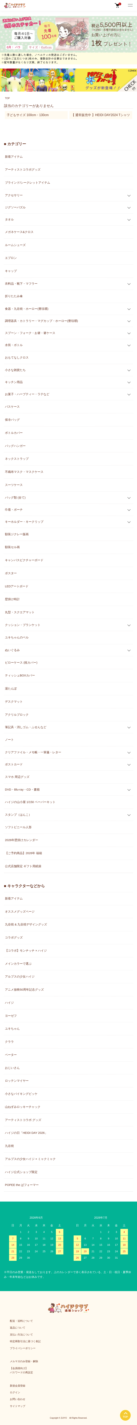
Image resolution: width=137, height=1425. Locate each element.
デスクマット (14, 701)
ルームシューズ (15, 245)
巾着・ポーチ (14, 509)
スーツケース (14, 484)
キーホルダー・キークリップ (24, 521)
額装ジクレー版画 (17, 534)
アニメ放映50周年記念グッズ (24, 989)
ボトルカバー (14, 432)
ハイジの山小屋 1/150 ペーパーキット (30, 802)
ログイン (15, 1392)
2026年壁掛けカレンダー (21, 840)
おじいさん (12, 1067)
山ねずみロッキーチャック (22, 1106)
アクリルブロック (17, 714)
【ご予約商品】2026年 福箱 (23, 853)
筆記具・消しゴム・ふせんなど (25, 727)
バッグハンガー (15, 445)
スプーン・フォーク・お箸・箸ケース (30, 333)
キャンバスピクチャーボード (24, 560)
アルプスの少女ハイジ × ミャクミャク (30, 1159)
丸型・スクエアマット (20, 612)
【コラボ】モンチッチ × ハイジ (26, 950)
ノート (9, 739)
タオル (9, 219)
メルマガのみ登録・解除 (24, 1361)
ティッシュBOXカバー (20, 675)
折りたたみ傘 (14, 296)
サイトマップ (17, 1406)
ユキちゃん (12, 1028)
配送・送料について (21, 1320)
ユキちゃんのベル (17, 637)
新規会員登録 (17, 1385)
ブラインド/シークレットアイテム (27, 182)
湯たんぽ (11, 688)
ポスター (11, 573)
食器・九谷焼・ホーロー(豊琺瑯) (26, 308)
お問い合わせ (17, 1399)
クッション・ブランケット (22, 625)
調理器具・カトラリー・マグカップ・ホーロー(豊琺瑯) (41, 320)
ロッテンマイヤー (17, 1080)
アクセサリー (14, 195)
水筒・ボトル (14, 345)
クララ (9, 1041)
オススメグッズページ (20, 911)
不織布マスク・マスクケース (24, 471)
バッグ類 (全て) (15, 497)
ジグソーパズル (15, 207)
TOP (7, 98)
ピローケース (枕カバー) (21, 662)
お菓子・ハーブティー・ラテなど (27, 394)
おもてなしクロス (17, 357)
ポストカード (14, 764)
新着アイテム (14, 156)
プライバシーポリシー (23, 1348)
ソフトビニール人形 (18, 827)
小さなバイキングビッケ (21, 1093)
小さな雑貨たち (15, 370)
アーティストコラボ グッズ (23, 1120)
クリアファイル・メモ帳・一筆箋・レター (33, 752)
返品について (17, 1327)
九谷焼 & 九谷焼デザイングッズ (26, 924)
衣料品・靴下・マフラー (21, 283)
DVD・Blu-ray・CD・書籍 (22, 789)
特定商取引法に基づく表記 (25, 1341)
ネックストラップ (17, 458)
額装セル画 (12, 547)
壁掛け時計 (12, 599)
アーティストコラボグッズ (22, 169)
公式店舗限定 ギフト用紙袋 (23, 866)
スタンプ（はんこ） (18, 814)
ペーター (11, 1054)
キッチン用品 (14, 382)
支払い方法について (21, 1334)
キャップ (11, 271)
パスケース (12, 406)
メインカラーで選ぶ (18, 963)
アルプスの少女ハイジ (20, 976)
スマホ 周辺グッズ (17, 776)
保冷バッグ (12, 419)
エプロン (11, 257)
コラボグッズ (14, 937)
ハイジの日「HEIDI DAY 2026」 (26, 1132)
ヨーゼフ (11, 1015)
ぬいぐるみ (12, 650)
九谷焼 (9, 1145)
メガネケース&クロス (19, 232)
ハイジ (9, 1002)
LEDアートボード (16, 586)
